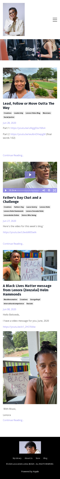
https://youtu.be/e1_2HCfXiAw (19, 326)
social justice (9, 117)
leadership (18, 113)
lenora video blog (33, 113)
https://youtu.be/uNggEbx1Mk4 (27, 128)
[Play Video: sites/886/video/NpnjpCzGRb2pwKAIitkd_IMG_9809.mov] (30, 174)
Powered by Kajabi (30, 471)
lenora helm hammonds (13, 211)
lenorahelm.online (11, 215)
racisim (30, 304)
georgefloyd (35, 299)
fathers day (19, 207)
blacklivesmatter (10, 299)
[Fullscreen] (54, 190)
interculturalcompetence (14, 304)
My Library (17, 458)
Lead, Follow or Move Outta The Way (28, 105)
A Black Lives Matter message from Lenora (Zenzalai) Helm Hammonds (27, 290)
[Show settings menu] (49, 190)
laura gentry (31, 207)
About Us (28, 458)
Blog (45, 458)
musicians (47, 113)
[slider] (27, 190)
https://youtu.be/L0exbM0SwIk (19, 232)
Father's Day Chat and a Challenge (22, 200)
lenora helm (45, 207)
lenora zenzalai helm (34, 211)
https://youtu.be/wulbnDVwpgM (28, 134)
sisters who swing (29, 215)
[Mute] (43, 190)
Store (38, 458)
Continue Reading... (13, 155)
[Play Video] (5, 190)
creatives (7, 113)
